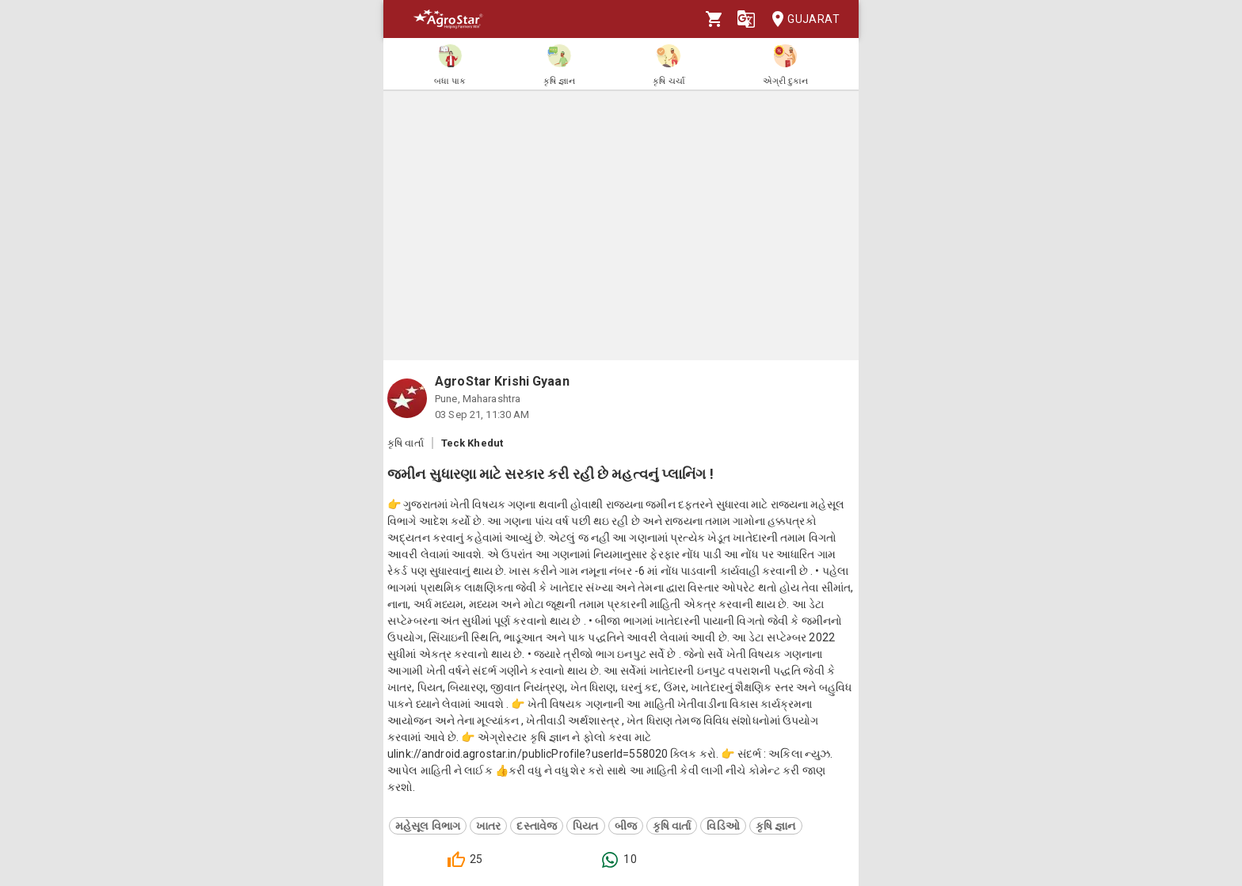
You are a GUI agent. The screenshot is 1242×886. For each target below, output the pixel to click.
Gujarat (801, 19)
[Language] (746, 19)
